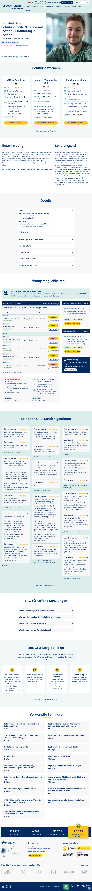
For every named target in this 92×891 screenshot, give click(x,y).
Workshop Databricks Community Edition (66, 800)
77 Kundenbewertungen (21, 45)
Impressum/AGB (45, 886)
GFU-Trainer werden (52, 2)
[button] (46, 610)
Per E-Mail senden (8, 57)
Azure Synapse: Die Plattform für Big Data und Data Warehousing (66, 778)
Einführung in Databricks (59, 756)
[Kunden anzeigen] (86, 865)
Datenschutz (56, 886)
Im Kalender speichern (50, 303)
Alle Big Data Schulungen (11, 23)
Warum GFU (49, 7)
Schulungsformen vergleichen (46, 131)
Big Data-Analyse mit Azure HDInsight (64, 766)
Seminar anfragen (66, 2)
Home (28, 7)
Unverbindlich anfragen (46, 123)
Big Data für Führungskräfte (16, 747)
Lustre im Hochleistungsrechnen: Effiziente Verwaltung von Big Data (66, 790)
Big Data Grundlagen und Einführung (20, 789)
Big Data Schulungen (31, 169)
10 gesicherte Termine (14, 91)
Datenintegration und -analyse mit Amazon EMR (23, 778)
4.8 (6, 45)
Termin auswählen (16, 123)
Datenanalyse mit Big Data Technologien (66, 735)
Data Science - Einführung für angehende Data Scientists (22, 725)
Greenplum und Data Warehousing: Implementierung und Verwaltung (19, 767)
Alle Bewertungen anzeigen (46, 585)
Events (66, 7)
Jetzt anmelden (35, 855)
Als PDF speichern (22, 57)
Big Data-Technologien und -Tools (63, 747)
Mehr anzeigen (25, 232)
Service (58, 7)
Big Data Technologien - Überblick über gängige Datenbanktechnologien (65, 725)
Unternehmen (77, 7)
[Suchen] (82, 2)
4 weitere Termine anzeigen (14, 372)
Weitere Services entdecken (46, 699)
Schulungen (38, 7)
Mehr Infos (82, 294)
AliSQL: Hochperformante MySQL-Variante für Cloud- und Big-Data (22, 801)
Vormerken (53, 320)
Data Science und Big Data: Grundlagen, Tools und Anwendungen (21, 736)
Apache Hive (9, 756)
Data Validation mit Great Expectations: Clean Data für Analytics (21, 813)
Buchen (53, 317)
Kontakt (29, 10)
